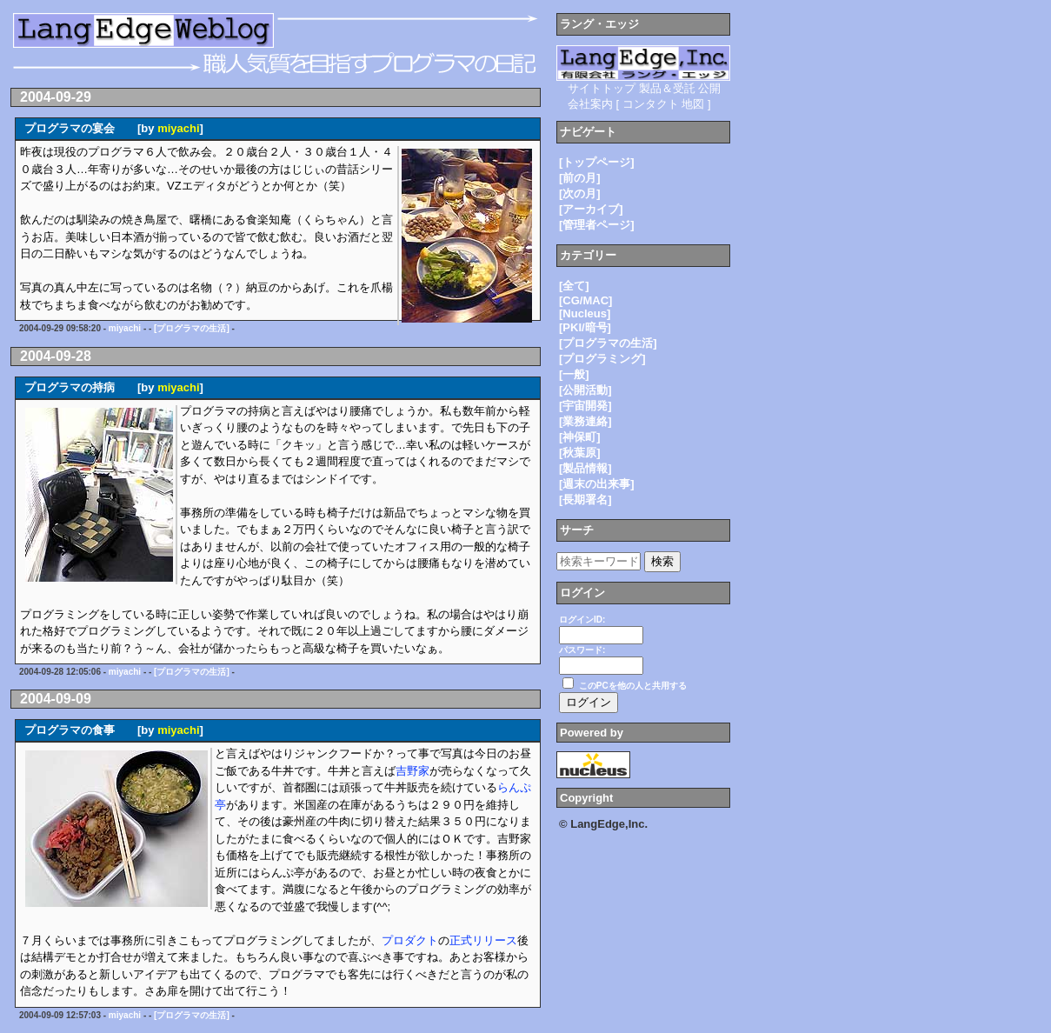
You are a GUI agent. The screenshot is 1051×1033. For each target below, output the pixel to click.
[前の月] (580, 177)
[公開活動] (585, 390)
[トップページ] (597, 162)
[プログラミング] (602, 358)
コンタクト (650, 103)
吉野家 (412, 770)
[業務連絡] (585, 421)
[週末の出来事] (597, 483)
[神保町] (580, 436)
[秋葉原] (580, 452)
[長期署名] (585, 499)
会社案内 (590, 103)
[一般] (574, 374)
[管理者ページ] (597, 224)
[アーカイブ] (591, 209)
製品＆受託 (667, 88)
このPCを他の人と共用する (633, 685)
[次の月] (580, 193)
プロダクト (410, 940)
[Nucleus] (584, 313)
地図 (693, 103)
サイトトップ (601, 88)
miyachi (178, 128)
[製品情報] (585, 468)
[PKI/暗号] (585, 327)
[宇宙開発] (585, 405)
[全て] (574, 285)
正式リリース (483, 940)
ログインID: (582, 619)
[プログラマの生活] (191, 328)
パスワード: (582, 650)
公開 (709, 88)
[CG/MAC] (585, 300)
